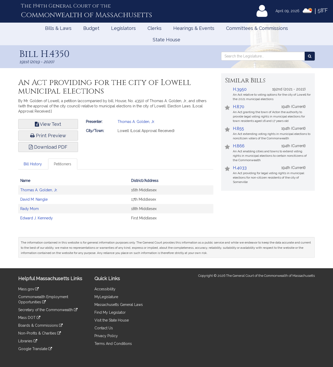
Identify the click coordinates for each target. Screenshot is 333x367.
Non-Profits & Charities (39, 333)
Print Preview (48, 135)
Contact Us (103, 328)
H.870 (238, 106)
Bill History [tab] (33, 164)
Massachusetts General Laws (118, 305)
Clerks (155, 28)
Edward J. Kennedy (36, 218)
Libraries (27, 341)
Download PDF (48, 147)
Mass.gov (28, 289)
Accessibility (105, 289)
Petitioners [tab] (62, 164)
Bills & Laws (58, 28)
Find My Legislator (110, 312)
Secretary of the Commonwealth (48, 310)
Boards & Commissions (40, 325)
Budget (91, 28)
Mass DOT (29, 318)
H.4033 (240, 167)
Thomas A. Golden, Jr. (136, 122)
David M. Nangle (34, 199)
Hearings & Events (193, 28)
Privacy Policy (106, 336)
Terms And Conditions (113, 344)
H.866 (239, 145)
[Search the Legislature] (310, 56)
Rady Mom (29, 209)
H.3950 (240, 89)
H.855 (238, 128)
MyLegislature (106, 297)
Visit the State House (111, 320)
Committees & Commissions (257, 28)
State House (166, 39)
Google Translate (35, 349)
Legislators (123, 28)
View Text (48, 124)
